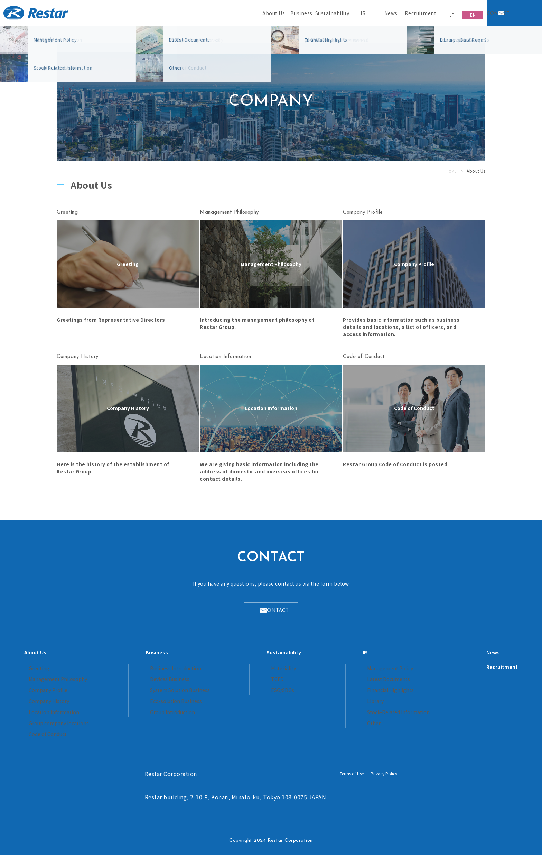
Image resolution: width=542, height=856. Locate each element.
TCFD (275, 682)
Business (187, 656)
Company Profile (110, 693)
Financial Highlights (356, 693)
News (428, 656)
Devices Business (199, 682)
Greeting (101, 672)
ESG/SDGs (281, 693)
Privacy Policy (388, 775)
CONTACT (278, 613)
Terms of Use (348, 775)
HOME (450, 171)
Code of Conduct (110, 735)
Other (341, 724)
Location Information (115, 714)
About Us (99, 656)
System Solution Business (209, 693)
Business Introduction (204, 672)
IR (333, 656)
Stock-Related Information (364, 714)
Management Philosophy (119, 682)
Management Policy (357, 672)
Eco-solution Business (205, 703)
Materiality (281, 672)
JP (444, 13)
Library (343, 703)
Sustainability (284, 656)
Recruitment (438, 670)
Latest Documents (355, 682)
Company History (111, 703)
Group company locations (120, 724)
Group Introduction (201, 714)
